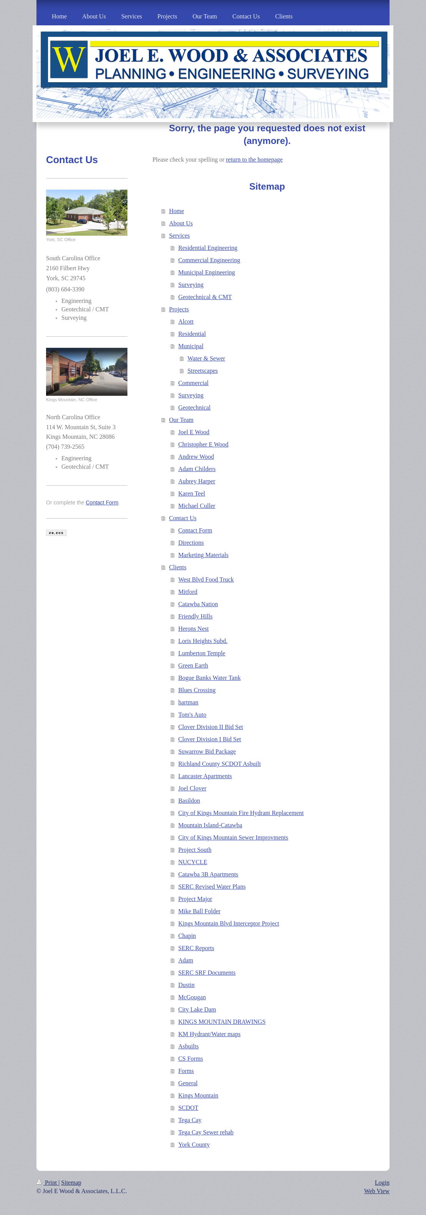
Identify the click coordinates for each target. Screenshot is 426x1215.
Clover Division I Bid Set (209, 739)
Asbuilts (188, 1046)
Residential (192, 334)
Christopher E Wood (203, 444)
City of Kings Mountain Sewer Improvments (233, 837)
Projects (179, 309)
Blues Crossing (196, 690)
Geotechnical (194, 407)
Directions (191, 542)
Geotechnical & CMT (205, 297)
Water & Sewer (206, 358)
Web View (377, 1191)
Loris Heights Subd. (202, 641)
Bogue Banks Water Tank (209, 677)
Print (47, 1182)
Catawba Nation (198, 604)
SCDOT (188, 1107)
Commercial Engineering (209, 260)
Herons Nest (193, 628)
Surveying (190, 284)
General (188, 1083)
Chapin (187, 935)
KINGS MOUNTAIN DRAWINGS (222, 1021)
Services (179, 235)
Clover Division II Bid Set (210, 727)
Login (382, 1182)
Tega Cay (189, 1120)
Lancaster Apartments (205, 776)
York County (194, 1144)
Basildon (189, 800)
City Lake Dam (197, 1009)
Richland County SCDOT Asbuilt (219, 763)
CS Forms (190, 1058)
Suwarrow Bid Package (207, 751)
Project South (194, 849)
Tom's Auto (192, 714)
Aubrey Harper (196, 481)
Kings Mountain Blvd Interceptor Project (228, 923)
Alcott (185, 321)
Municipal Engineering (206, 272)
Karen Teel (191, 493)
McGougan (192, 997)
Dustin (186, 985)
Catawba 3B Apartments (208, 874)
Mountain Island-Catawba (210, 825)
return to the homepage (254, 159)
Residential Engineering (207, 248)
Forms (186, 1071)
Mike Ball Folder (199, 911)
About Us (181, 223)
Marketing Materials (203, 555)
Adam (185, 960)
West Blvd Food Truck (206, 579)
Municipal (190, 346)
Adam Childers (196, 469)
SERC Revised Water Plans (212, 886)
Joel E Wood (193, 432)
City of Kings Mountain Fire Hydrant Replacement (241, 813)
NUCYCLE (192, 862)
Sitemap (71, 1182)
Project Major (195, 899)
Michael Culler (196, 506)
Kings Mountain (198, 1095)
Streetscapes (202, 370)
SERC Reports (196, 948)
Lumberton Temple (201, 653)
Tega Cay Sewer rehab (205, 1132)
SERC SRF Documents (206, 972)
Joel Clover (192, 788)
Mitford (187, 591)
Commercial (193, 383)
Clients (177, 567)
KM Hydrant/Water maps (209, 1034)
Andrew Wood (196, 456)
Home (176, 211)
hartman (188, 702)
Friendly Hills (195, 616)
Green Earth (193, 665)
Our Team (181, 420)
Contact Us (182, 518)
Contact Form (195, 530)
